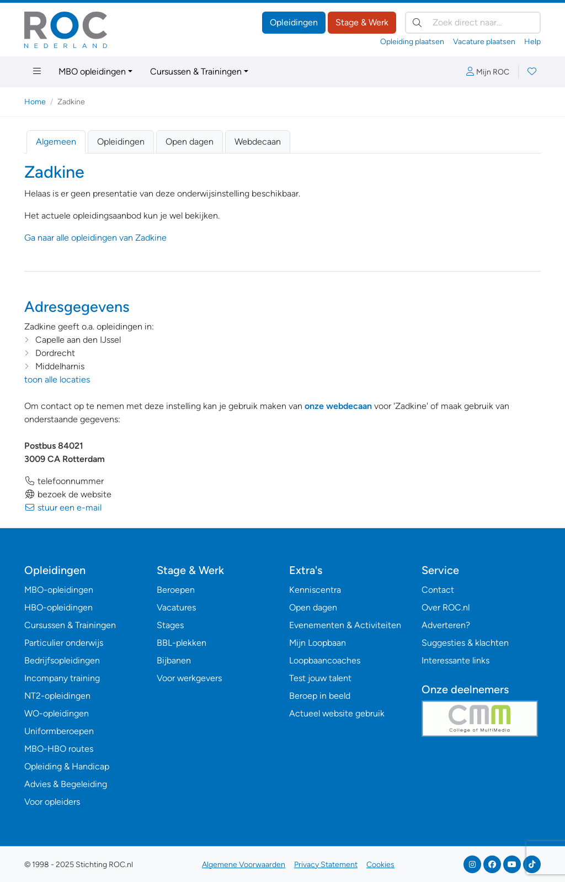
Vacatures (176, 607)
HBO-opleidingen (58, 607)
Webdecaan (257, 141)
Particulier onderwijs (63, 642)
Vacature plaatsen (484, 41)
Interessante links (455, 660)
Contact (438, 590)
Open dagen (190, 141)
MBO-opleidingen (58, 590)
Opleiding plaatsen (412, 41)
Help (532, 41)
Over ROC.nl (446, 607)
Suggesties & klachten (465, 642)
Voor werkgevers (189, 678)
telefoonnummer (64, 481)
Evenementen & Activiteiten (345, 625)
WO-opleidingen (56, 713)
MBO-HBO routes (58, 748)
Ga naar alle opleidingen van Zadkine (95, 237)
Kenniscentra (315, 590)
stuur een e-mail (63, 507)
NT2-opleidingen (57, 695)
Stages (170, 625)
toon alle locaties (57, 379)
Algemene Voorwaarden (243, 864)
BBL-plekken (181, 642)
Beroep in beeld (319, 695)
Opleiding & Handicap (66, 766)
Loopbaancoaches (324, 660)
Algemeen (56, 141)
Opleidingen (294, 22)
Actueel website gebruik (337, 713)
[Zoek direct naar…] (473, 23)
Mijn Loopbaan (317, 642)
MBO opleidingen (92, 71)
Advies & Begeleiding (65, 784)
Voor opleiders (52, 801)
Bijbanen (174, 660)
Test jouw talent (320, 678)
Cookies (380, 864)
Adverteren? (446, 625)
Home (35, 102)
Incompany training (62, 678)
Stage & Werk (361, 22)
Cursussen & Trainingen (196, 71)
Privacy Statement (326, 864)
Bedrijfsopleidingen (62, 660)
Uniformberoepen (59, 731)
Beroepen (176, 590)
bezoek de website (67, 494)
